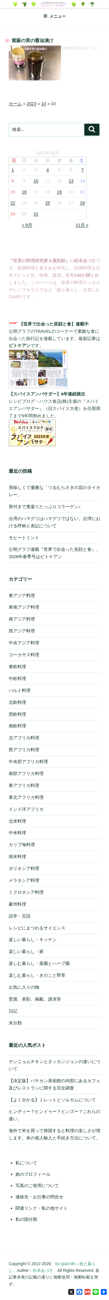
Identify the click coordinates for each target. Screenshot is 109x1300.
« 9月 (27, 224)
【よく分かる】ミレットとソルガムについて (52, 1099)
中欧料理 (17, 678)
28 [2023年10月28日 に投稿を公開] (82, 202)
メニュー (54, 16)
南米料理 (17, 856)
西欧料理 (17, 714)
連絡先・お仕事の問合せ (39, 1196)
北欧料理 (17, 702)
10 (43, 103)
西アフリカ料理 (24, 749)
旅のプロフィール (32, 1174)
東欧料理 (17, 666)
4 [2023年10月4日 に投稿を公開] (48, 169)
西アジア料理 (22, 630)
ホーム (15, 103)
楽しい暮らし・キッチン (33, 939)
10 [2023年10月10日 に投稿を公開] (35, 180)
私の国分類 (26, 1219)
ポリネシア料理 (24, 868)
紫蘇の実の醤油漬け (32, 40)
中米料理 (17, 832)
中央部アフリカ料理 (28, 761)
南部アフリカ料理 (26, 773)
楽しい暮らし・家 (26, 951)
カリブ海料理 (22, 844)
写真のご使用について (37, 1185)
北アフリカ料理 (24, 737)
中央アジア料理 (24, 642)
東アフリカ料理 (24, 785)
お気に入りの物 (24, 987)
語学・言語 (20, 916)
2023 (31, 103)
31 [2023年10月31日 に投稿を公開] (35, 213)
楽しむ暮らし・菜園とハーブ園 (39, 963)
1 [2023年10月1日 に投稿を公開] (13, 169)
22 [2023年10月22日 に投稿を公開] (12, 202)
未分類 (15, 1022)
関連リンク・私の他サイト (41, 1208)
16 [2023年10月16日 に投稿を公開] (24, 191)
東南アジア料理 (24, 607)
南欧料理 (17, 725)
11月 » (82, 224)
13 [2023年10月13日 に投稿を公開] (71, 180)
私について (26, 1162)
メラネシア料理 (24, 880)
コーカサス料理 (24, 654)
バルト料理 (20, 690)
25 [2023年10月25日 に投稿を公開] (47, 202)
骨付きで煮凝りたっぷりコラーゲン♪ (45, 506)
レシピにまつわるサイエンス (37, 927)
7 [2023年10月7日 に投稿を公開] (82, 169)
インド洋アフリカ (26, 809)
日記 (13, 1010)
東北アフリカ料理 (26, 797)
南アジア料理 (22, 618)
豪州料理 (17, 904)
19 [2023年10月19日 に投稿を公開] (59, 191)
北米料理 (17, 821)
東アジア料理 (22, 595)
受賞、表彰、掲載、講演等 (35, 999)
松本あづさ (43, 1270)
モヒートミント (24, 537)
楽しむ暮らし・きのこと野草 (37, 975)
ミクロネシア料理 (26, 892)
